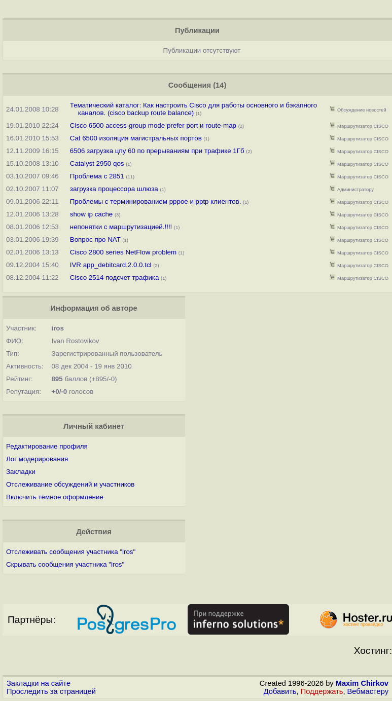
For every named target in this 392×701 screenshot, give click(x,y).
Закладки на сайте (38, 683)
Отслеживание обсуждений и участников (70, 484)
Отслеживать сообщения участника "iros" (70, 552)
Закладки (20, 471)
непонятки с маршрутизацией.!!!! (121, 227)
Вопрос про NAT (95, 239)
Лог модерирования (37, 459)
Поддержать (322, 691)
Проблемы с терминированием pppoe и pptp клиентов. (155, 201)
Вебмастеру (367, 691)
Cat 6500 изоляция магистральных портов (136, 138)
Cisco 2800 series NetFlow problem (123, 252)
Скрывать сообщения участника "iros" (65, 564)
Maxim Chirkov (362, 683)
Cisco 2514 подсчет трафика (114, 277)
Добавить (280, 691)
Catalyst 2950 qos (97, 163)
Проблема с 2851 (97, 176)
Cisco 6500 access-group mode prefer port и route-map (153, 125)
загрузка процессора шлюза (114, 189)
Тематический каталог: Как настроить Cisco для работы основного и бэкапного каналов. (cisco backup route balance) (193, 109)
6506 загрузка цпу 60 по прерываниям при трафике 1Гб (157, 151)
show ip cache (91, 214)
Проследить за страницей (51, 691)
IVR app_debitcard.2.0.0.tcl (111, 265)
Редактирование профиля (47, 446)
